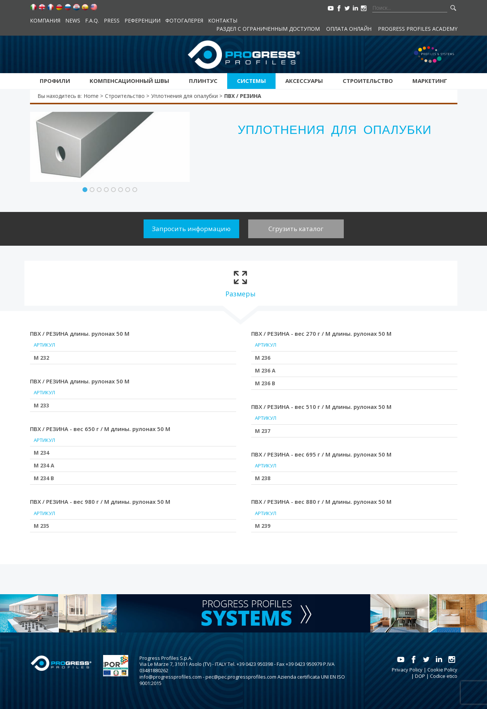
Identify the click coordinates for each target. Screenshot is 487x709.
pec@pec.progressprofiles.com (240, 676)
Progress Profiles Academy (417, 28)
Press (112, 20)
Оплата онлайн (349, 28)
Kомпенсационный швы (129, 80)
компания (45, 20)
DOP (420, 676)
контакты (222, 20)
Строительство (368, 80)
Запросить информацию (191, 228)
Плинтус (203, 80)
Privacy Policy (407, 669)
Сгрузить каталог (296, 228)
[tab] (240, 283)
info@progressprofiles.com (170, 676)
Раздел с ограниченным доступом (268, 28)
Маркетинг (429, 80)
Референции (142, 20)
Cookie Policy (442, 669)
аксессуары (304, 80)
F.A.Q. (92, 20)
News (72, 20)
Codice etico (443, 676)
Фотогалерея (184, 20)
